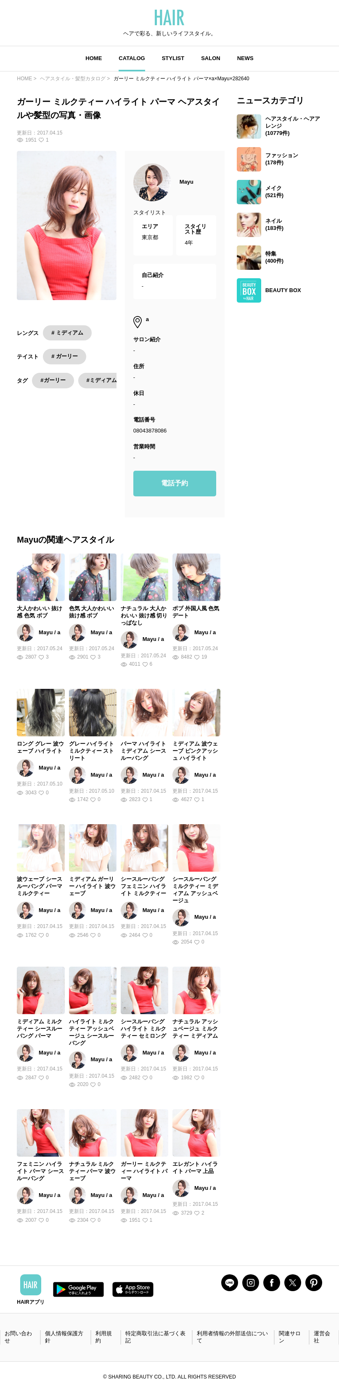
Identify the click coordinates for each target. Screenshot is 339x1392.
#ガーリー (52, 380)
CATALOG (132, 58)
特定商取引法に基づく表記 (155, 1337)
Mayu (186, 182)
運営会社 (322, 1337)
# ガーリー (64, 356)
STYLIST (173, 58)
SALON (210, 58)
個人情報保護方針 (64, 1337)
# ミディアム (67, 333)
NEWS (245, 58)
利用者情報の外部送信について (232, 1337)
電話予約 (174, 483)
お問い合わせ (18, 1337)
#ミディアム (102, 380)
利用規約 (103, 1337)
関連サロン (290, 1337)
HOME (93, 58)
